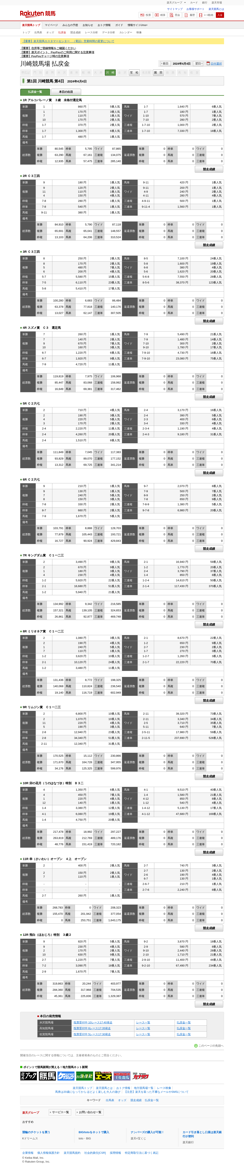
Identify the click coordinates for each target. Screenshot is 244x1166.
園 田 (158, 72)
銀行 (204, 2)
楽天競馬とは (216, 9)
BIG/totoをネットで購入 (94, 1132)
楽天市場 (217, 2)
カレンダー (125, 32)
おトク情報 (104, 25)
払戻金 (62, 32)
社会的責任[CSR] (95, 1152)
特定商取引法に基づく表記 (141, 1152)
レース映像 (164, 1088)
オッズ (50, 32)
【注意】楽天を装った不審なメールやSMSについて (156, 1091)
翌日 (198, 63)
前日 (165, 63)
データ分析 (108, 32)
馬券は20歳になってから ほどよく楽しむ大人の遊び (87, 1091)
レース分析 (91, 32)
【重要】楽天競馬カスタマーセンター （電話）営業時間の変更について (68, 41)
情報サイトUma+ (138, 25)
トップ (26, 32)
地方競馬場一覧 (143, 1088)
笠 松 (134, 72)
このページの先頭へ (211, 1045)
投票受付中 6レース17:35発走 (92, 1028)
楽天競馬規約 (72, 1152)
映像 (139, 32)
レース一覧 (143, 1022)
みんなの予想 (70, 25)
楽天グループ (175, 2)
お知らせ (88, 25)
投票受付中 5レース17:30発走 (92, 1034)
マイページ (51, 25)
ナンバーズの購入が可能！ (147, 1132)
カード (194, 2)
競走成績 (75, 32)
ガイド (119, 25)
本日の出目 (66, 91)
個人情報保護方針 (48, 1152)
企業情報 (27, 1152)
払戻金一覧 (184, 1022)
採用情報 (115, 1152)
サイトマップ (175, 9)
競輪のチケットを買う (36, 1132)
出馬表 (38, 32)
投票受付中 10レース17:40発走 (93, 1022)
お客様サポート (195, 9)
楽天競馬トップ (31, 25)
